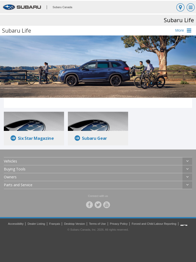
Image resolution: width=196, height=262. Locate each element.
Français (54, 223)
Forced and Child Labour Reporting (154, 223)
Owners (10, 176)
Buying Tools (15, 169)
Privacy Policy (119, 223)
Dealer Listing (36, 223)
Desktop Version (74, 223)
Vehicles (10, 161)
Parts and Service (18, 184)
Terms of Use (97, 223)
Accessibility (15, 223)
